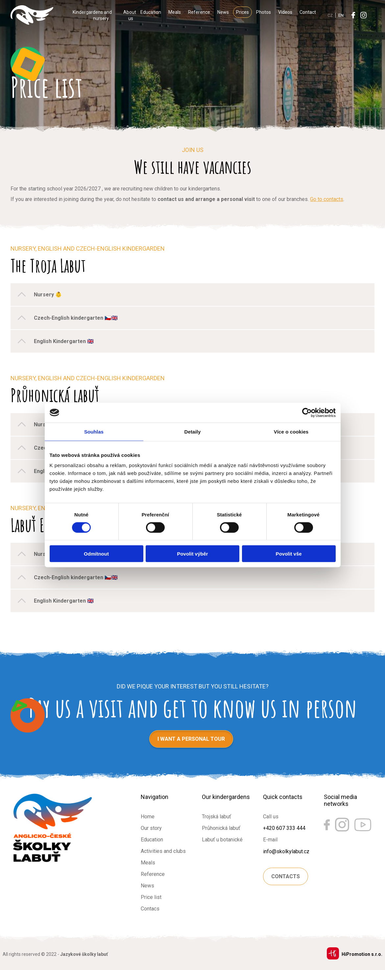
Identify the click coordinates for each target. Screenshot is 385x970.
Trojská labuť (216, 816)
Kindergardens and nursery (92, 15)
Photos (263, 12)
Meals (174, 12)
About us (129, 15)
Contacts (285, 876)
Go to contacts (326, 199)
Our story (151, 828)
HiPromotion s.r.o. (362, 954)
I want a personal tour (191, 739)
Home (148, 816)
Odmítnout (96, 554)
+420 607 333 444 (284, 828)
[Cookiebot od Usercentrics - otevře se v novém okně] (307, 412)
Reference (199, 12)
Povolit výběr (192, 554)
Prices (242, 12)
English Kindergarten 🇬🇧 (64, 341)
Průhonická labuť (221, 828)
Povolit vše (288, 554)
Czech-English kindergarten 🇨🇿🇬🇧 (76, 318)
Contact (308, 12)
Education (150, 12)
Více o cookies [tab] (291, 431)
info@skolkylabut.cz (286, 851)
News (223, 12)
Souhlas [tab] (94, 431)
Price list (151, 897)
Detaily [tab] (192, 431)
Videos (285, 12)
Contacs (150, 909)
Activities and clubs (163, 851)
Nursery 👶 (48, 294)
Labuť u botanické (222, 839)
